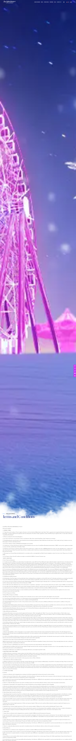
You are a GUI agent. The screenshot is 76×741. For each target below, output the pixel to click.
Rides (42, 2)
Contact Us (59, 2)
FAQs (55, 2)
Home (4, 513)
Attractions (46, 2)
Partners (51, 2)
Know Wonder (37, 2)
